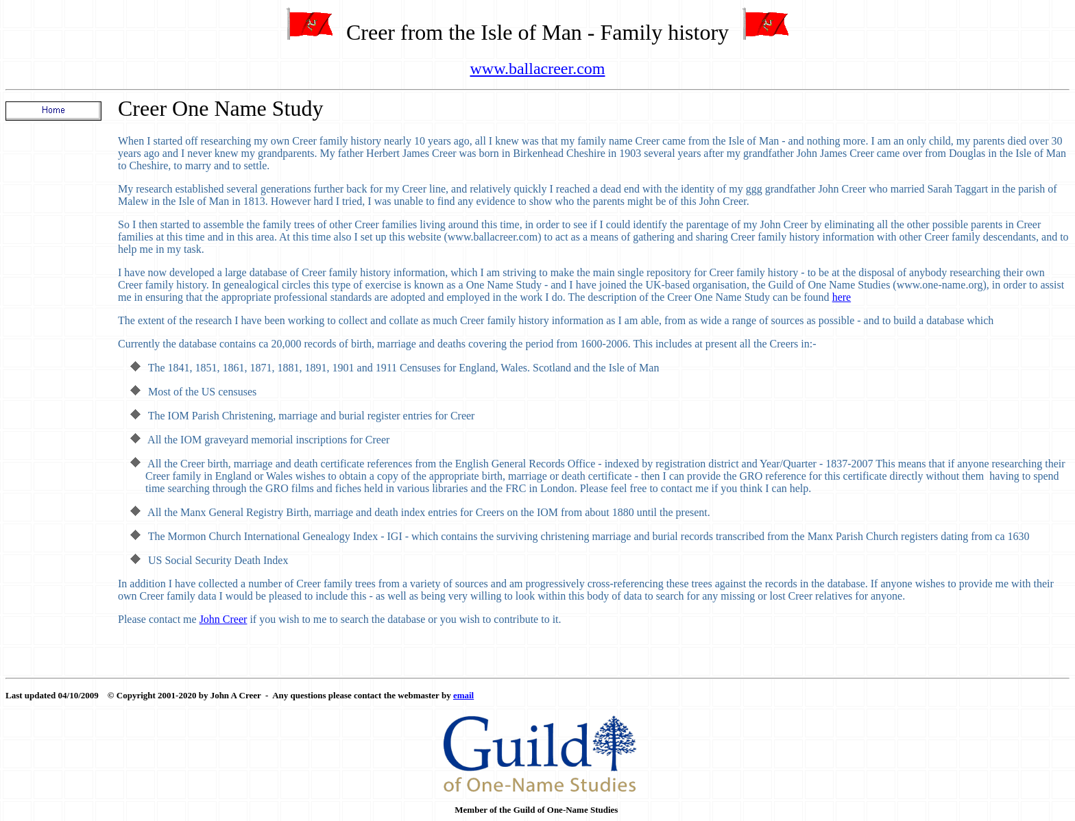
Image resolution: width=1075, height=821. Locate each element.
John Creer (223, 619)
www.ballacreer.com (537, 68)
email (463, 695)
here (841, 297)
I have (133, 272)
